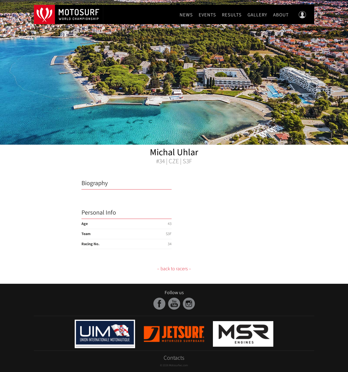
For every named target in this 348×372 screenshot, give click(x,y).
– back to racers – (174, 268)
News (186, 15)
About (281, 15)
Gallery (257, 15)
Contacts (174, 358)
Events (207, 15)
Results (232, 15)
